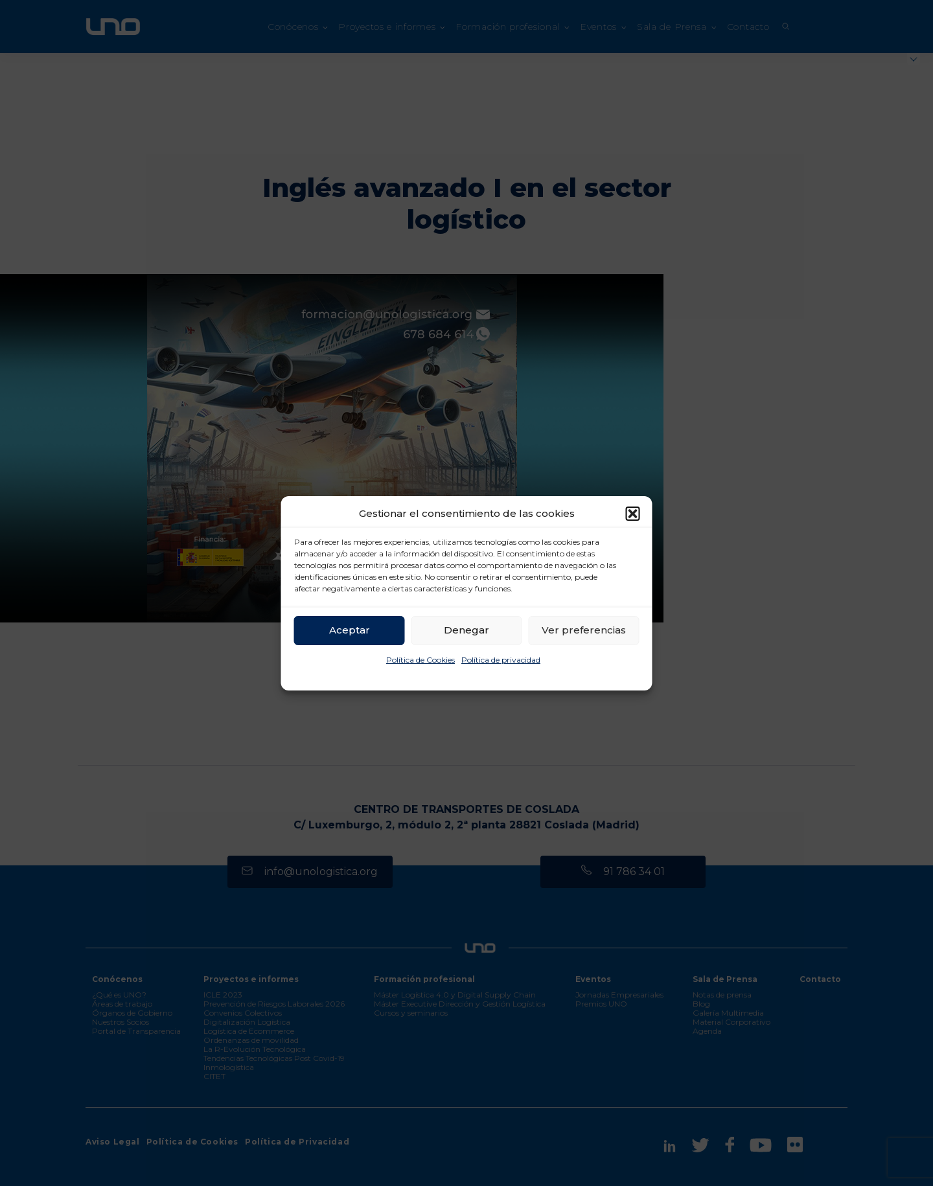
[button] (633, 513)
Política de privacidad (500, 660)
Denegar (466, 630)
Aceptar (349, 630)
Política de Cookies (420, 660)
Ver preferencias (584, 630)
